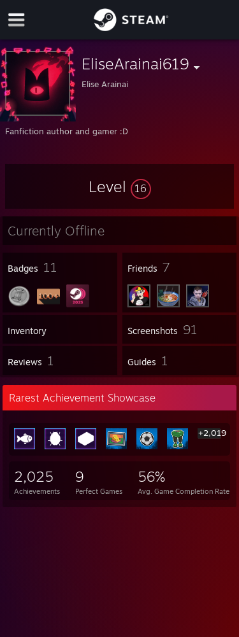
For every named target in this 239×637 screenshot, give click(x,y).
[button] (120, 186)
